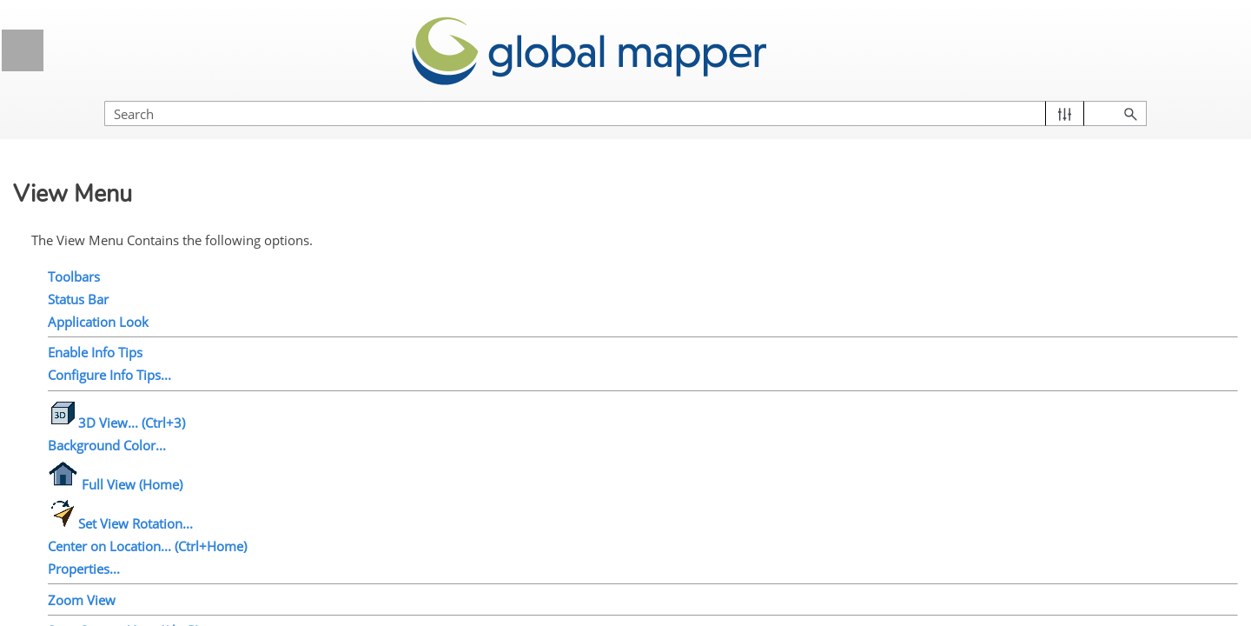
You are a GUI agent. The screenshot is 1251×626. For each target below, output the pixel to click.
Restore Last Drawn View (142, 602)
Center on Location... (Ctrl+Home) (442, 523)
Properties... (379, 546)
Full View (96, 376)
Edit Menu (160, 117)
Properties (99, 473)
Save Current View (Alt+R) (418, 607)
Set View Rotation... (415, 500)
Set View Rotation (120, 409)
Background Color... (402, 422)
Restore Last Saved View (141, 570)
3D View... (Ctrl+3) (411, 400)
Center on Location (124, 441)
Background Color (121, 343)
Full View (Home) (410, 461)
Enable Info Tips (116, 246)
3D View (93, 311)
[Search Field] (1064, 96)
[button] (1155, 96)
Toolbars (369, 254)
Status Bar (99, 182)
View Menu (160, 149)
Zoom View (377, 577)
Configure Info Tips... (405, 352)
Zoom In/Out (105, 505)
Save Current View (123, 538)
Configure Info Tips (123, 279)
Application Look (117, 214)
